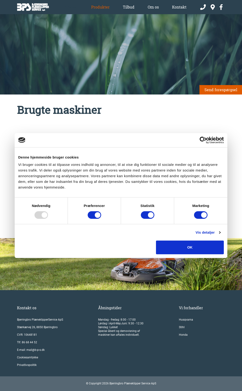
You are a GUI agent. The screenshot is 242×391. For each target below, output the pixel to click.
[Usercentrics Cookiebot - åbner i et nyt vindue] (203, 140)
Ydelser (71, 6)
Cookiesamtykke (27, 357)
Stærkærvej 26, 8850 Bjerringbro (37, 327)
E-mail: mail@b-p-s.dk (31, 350)
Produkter (100, 6)
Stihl (182, 327)
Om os (153, 6)
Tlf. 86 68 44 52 (27, 342)
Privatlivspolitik (27, 365)
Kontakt (179, 6)
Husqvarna (186, 319)
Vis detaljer (205, 232)
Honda (183, 334)
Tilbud (128, 6)
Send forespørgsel (220, 89)
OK (190, 247)
